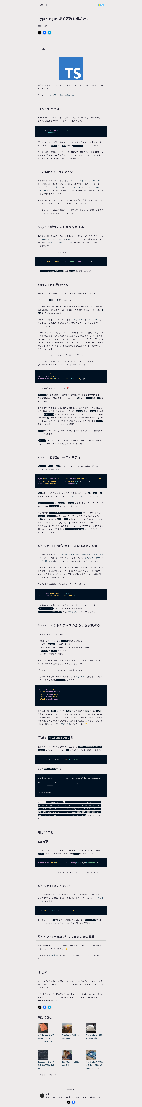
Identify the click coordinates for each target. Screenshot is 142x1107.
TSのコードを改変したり (70, 555)
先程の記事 (53, 955)
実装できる (65, 724)
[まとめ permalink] (37, 972)
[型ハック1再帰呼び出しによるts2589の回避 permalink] (37, 546)
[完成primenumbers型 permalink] (37, 737)
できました (80, 677)
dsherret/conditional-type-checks (60, 242)
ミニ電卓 (55, 187)
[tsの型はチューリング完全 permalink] (37, 172)
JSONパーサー (76, 187)
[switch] (101, 5)
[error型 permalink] (37, 841)
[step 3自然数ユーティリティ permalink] (37, 457)
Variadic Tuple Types (78, 496)
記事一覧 (43, 5)
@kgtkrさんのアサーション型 (53, 239)
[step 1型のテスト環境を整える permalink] (37, 227)
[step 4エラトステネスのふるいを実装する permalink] (37, 625)
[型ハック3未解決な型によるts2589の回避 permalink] (37, 937)
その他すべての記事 (48, 1075)
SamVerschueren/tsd (75, 239)
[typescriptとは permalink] (37, 109)
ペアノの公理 (91, 320)
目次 (43, 49)
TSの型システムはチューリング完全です (85, 181)
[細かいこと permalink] (37, 832)
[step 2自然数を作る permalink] (37, 284)
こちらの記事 (77, 320)
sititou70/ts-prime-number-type (61, 95)
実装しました (71, 612)
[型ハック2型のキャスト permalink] (37, 886)
